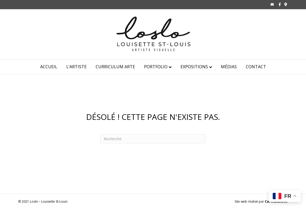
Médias (229, 67)
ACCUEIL (48, 67)
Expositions (194, 67)
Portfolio (156, 67)
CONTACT (256, 67)
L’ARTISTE (76, 67)
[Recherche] (153, 138)
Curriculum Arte (115, 67)
